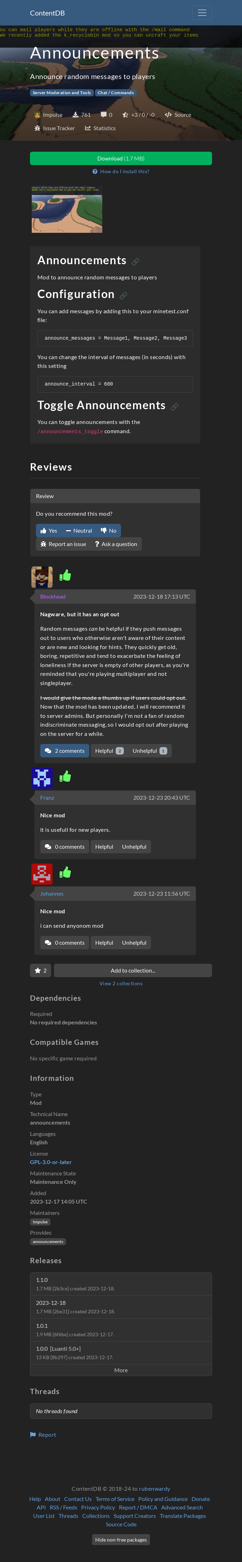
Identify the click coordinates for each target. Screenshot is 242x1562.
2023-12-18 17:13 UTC (161, 596)
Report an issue (63, 543)
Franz (47, 797)
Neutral (79, 530)
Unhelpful (150, 751)
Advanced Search (182, 1507)
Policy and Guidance (163, 1498)
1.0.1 (75, 1329)
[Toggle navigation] (202, 13)
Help (35, 1498)
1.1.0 (75, 1283)
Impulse (40, 1221)
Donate (201, 1498)
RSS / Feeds (63, 1507)
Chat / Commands (116, 92)
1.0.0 (74, 1352)
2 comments (65, 750)
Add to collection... (133, 970)
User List (44, 1515)
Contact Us (78, 1498)
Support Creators (135, 1515)
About (52, 1498)
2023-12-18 (75, 1306)
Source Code (121, 1524)
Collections (96, 1515)
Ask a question (116, 543)
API (41, 1507)
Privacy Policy (98, 1507)
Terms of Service (115, 1498)
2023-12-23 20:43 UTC (161, 797)
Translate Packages (183, 1515)
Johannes (51, 893)
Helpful (109, 751)
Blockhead (53, 596)
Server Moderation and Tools (62, 92)
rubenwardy (154, 1488)
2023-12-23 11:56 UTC (161, 893)
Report (43, 1434)
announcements (48, 1241)
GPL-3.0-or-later (51, 1161)
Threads (68, 1515)
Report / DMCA (138, 1507)
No (108, 530)
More (121, 1370)
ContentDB (47, 12)
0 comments (65, 846)
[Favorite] (40, 970)
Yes (49, 530)
